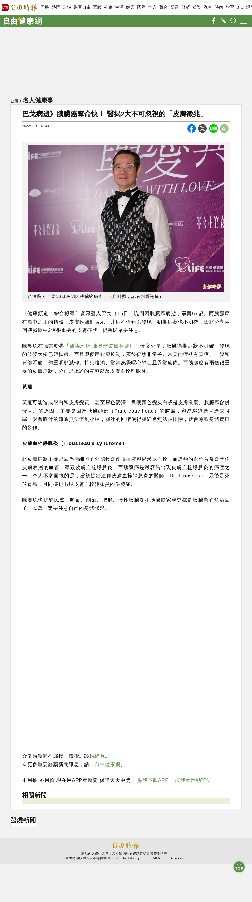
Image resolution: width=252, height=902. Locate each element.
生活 (119, 7)
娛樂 (196, 7)
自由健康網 (107, 764)
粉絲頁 (97, 756)
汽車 (208, 7)
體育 (230, 7)
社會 (108, 7)
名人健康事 (38, 100)
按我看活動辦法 (193, 780)
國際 (141, 7)
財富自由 (82, 7)
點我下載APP (153, 780)
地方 (152, 7)
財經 (185, 7)
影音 (174, 7)
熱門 (56, 7)
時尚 (219, 7)
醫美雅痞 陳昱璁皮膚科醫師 (102, 346)
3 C (240, 7)
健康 (130, 7)
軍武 (97, 7)
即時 (45, 7)
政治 (67, 7)
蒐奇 (163, 7)
